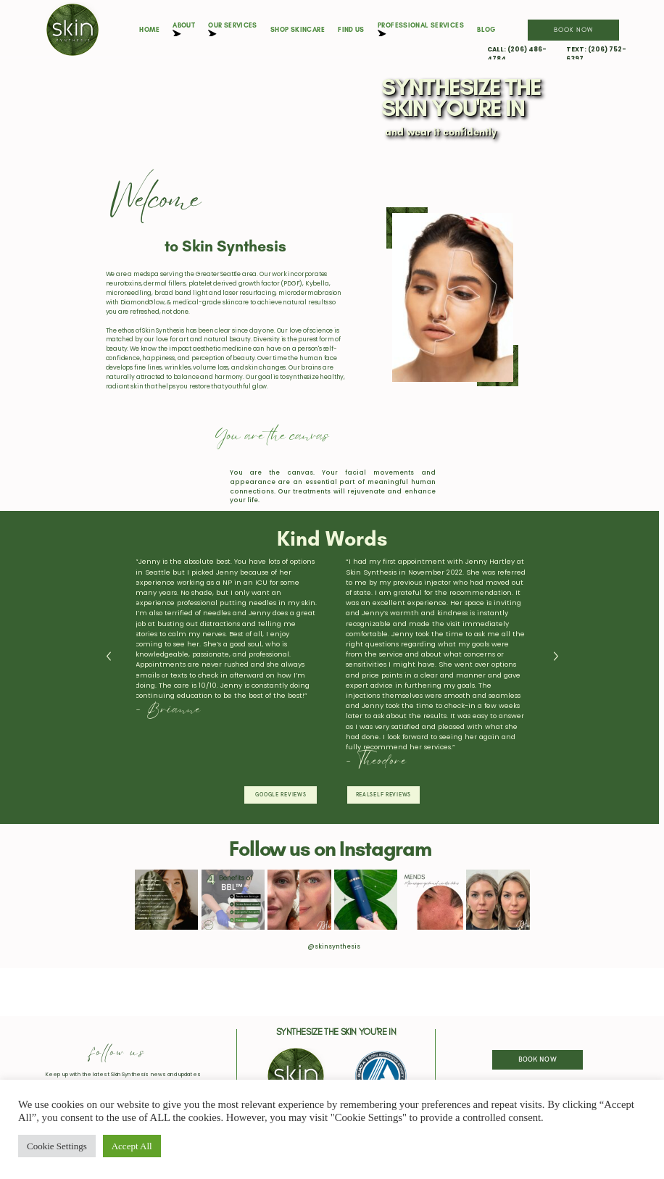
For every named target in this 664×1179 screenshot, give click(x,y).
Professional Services (421, 29)
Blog (486, 29)
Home (149, 29)
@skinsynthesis (333, 946)
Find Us (351, 29)
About (184, 29)
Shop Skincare (297, 29)
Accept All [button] (132, 1146)
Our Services (232, 29)
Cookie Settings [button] (57, 1146)
